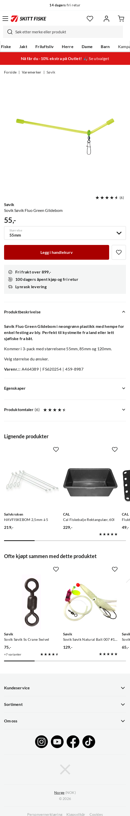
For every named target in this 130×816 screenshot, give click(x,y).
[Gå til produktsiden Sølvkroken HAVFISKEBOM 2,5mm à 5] (31, 482)
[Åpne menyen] (5, 18)
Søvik (51, 72)
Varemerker (31, 72)
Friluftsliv (44, 46)
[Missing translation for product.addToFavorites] (119, 252)
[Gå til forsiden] (28, 18)
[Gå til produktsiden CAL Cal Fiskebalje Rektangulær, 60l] (90, 482)
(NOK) (65, 792)
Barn (105, 46)
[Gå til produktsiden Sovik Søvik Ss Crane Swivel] (31, 602)
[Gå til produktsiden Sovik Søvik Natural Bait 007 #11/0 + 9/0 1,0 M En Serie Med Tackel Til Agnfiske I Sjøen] (90, 602)
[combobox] (63, 32)
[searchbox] (68, 31)
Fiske (6, 46)
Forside (10, 72)
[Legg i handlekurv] (56, 252)
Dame (87, 46)
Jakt (23, 46)
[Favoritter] (90, 19)
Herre (68, 46)
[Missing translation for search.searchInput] (8, 32)
